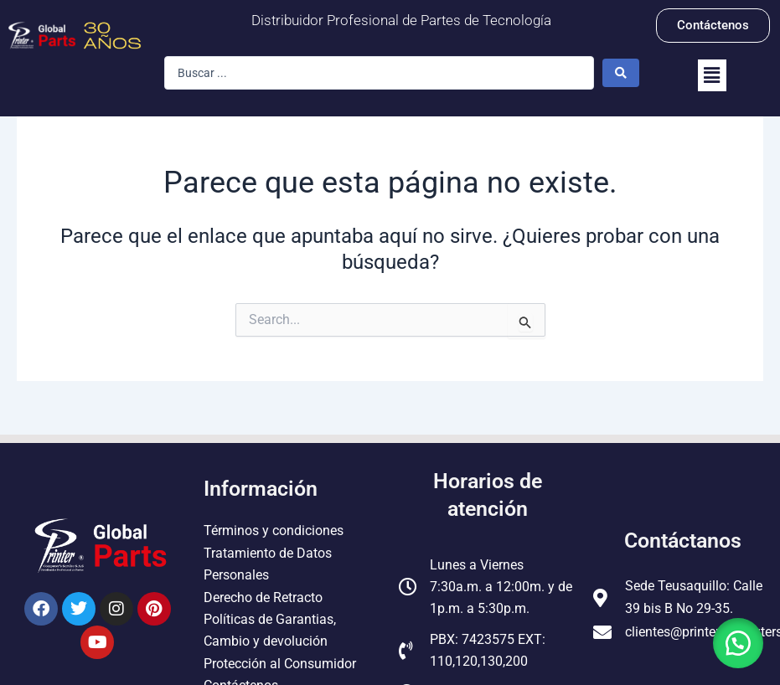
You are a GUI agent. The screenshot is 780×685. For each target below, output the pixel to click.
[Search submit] (620, 73)
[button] (712, 75)
